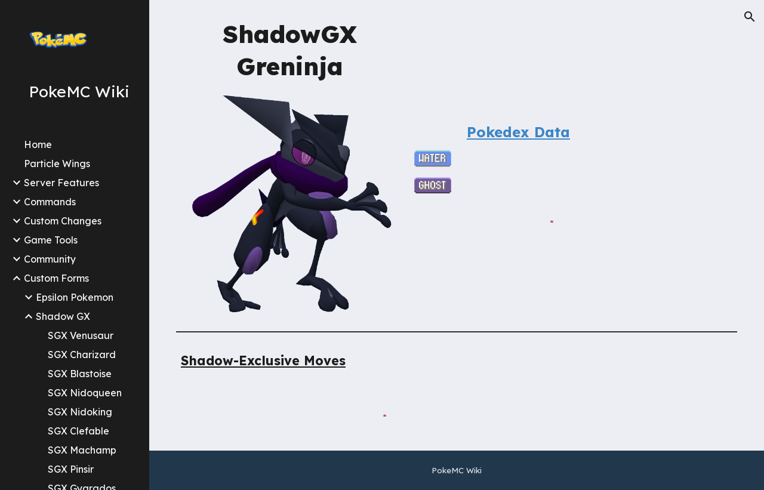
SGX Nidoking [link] (80, 412)
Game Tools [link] (51, 240)
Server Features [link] (61, 183)
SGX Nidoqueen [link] (85, 393)
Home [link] (38, 144)
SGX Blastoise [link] (80, 374)
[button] (749, 16)
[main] (289, 49)
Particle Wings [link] (57, 164)
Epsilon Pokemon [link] (74, 297)
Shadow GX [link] (63, 316)
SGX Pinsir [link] (71, 469)
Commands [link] (50, 202)
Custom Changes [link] (62, 221)
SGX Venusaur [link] (80, 335)
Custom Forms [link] (56, 278)
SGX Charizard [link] (82, 354)
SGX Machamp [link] (82, 450)
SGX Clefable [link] (78, 431)
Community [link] (50, 259)
